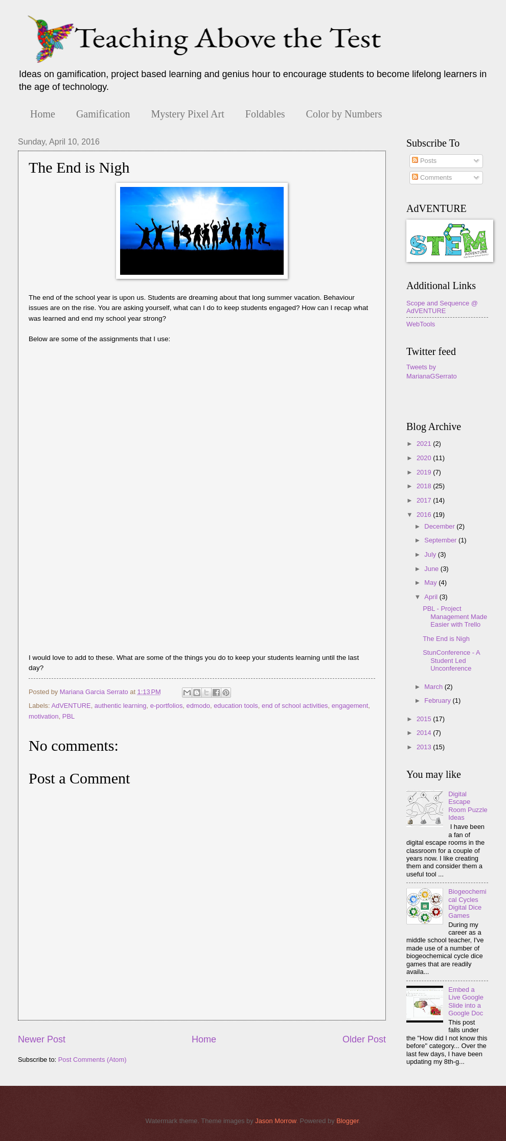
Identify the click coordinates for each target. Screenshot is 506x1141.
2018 (425, 486)
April (431, 597)
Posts (424, 160)
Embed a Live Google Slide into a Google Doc (466, 1001)
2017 (425, 500)
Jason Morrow (275, 1121)
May (431, 582)
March (434, 687)
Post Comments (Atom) (92, 1059)
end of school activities (295, 705)
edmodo (199, 705)
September (441, 540)
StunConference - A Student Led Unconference (451, 660)
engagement (350, 705)
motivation (44, 716)
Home (42, 114)
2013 (425, 747)
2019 (425, 472)
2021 (425, 443)
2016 (425, 514)
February (438, 700)
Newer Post (41, 1039)
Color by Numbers (344, 114)
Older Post (364, 1039)
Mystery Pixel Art (187, 114)
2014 (425, 732)
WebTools (420, 324)
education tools (236, 705)
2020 (425, 458)
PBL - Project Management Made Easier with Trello (455, 616)
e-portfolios (166, 705)
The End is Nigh (446, 639)
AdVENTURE (70, 705)
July (431, 554)
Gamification (103, 114)
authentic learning (121, 705)
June (432, 569)
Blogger (347, 1121)
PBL (68, 716)
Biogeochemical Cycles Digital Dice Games (467, 903)
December (440, 526)
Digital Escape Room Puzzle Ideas (468, 805)
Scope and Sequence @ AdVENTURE (442, 307)
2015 (425, 719)
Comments (432, 177)
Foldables (265, 114)
